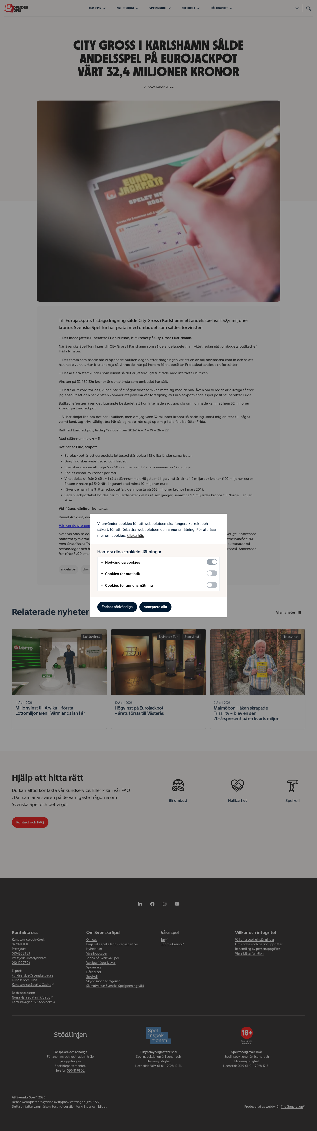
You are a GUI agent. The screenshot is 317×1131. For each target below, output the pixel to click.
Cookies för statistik (120, 574)
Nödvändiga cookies (120, 562)
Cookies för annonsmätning (126, 585)
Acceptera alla (155, 607)
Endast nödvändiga (117, 607)
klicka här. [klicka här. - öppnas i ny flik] (135, 535)
